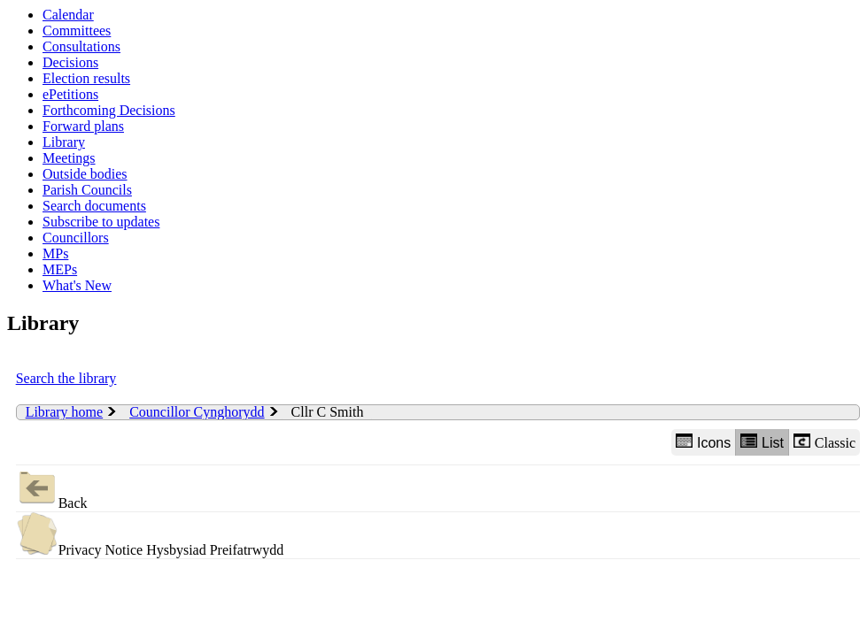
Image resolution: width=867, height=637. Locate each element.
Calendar (68, 14)
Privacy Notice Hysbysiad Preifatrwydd (150, 534)
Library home (65, 411)
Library (64, 142)
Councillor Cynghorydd (196, 411)
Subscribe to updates (101, 221)
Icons (703, 442)
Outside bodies (85, 173)
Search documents (94, 205)
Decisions (70, 62)
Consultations (81, 46)
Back (52, 487)
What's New (77, 285)
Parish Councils (87, 189)
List (762, 442)
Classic (824, 442)
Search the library (66, 378)
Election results (86, 78)
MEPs (60, 269)
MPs (55, 253)
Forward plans (83, 126)
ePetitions (70, 94)
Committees (77, 30)
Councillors (76, 237)
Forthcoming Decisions (109, 110)
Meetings (69, 157)
